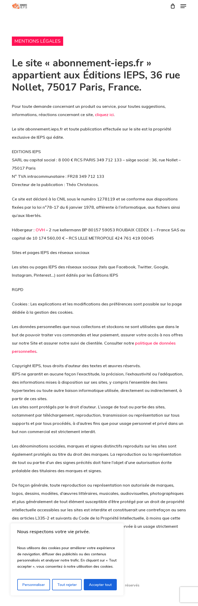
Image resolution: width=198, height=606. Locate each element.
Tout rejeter (67, 584)
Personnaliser (33, 584)
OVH (40, 229)
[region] (67, 559)
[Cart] (173, 6)
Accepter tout (100, 584)
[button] (183, 6)
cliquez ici (104, 114)
